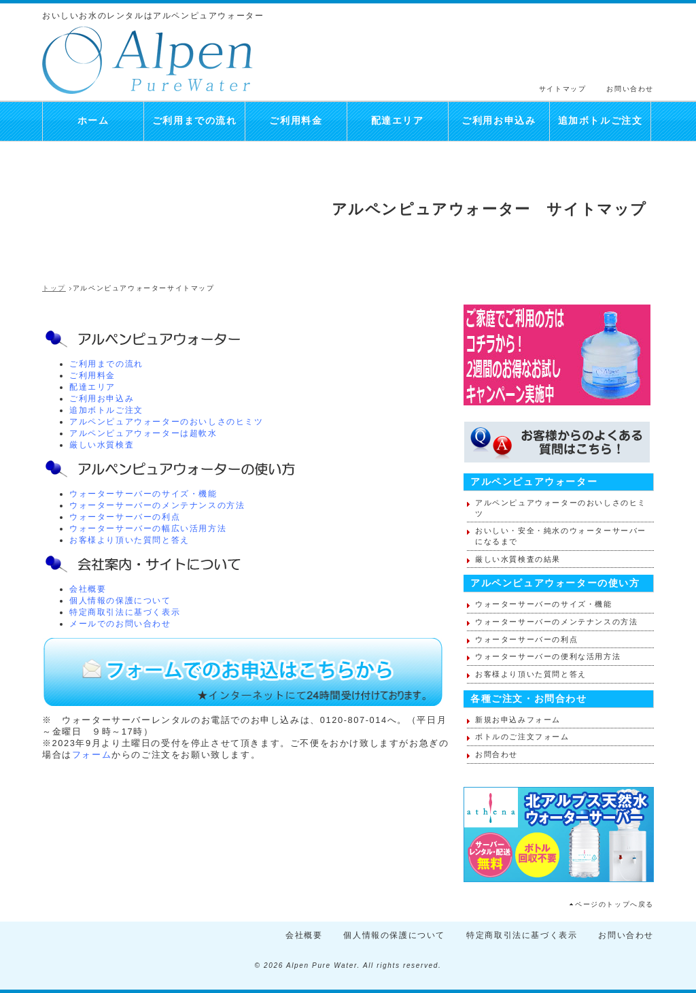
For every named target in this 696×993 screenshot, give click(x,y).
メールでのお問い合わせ (120, 623)
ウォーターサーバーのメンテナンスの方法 (157, 505)
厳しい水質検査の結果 (518, 559)
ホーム (93, 121)
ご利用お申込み (499, 121)
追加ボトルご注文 (600, 121)
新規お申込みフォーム (518, 720)
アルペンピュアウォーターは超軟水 (143, 433)
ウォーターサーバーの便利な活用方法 (548, 656)
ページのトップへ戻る (614, 904)
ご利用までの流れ (194, 121)
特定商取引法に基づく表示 (124, 612)
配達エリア (397, 121)
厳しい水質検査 (101, 445)
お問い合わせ (630, 88)
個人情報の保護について (120, 600)
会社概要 (87, 589)
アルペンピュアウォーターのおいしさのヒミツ (166, 421)
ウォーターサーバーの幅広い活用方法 (147, 528)
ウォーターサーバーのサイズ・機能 (143, 494)
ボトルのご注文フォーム (522, 737)
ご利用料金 (295, 121)
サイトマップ (563, 88)
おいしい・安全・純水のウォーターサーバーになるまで (560, 535)
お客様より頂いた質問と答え (129, 540)
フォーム (91, 755)
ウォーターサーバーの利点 (124, 517)
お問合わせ (496, 754)
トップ (54, 288)
